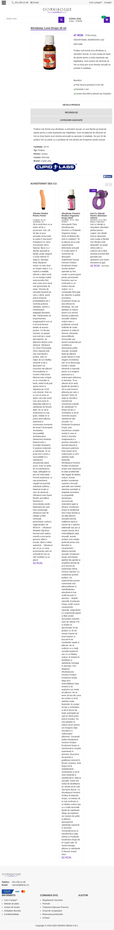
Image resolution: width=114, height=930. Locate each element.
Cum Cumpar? (11, 900)
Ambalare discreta (12, 911)
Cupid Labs (46, 161)
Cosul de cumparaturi (52, 911)
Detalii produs (71, 105)
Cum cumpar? (95, 2)
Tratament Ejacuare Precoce (55, 907)
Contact (107, 2)
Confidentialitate (11, 914)
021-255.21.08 (20, 2)
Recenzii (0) (71, 112)
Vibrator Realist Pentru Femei (40, 214)
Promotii (46, 903)
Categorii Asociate (71, 120)
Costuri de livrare (12, 907)
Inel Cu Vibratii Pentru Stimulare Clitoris (98, 215)
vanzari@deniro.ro (20, 885)
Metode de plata (11, 903)
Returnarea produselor (52, 914)
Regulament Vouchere (52, 900)
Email (34, 2)
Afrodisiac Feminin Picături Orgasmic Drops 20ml (71, 215)
